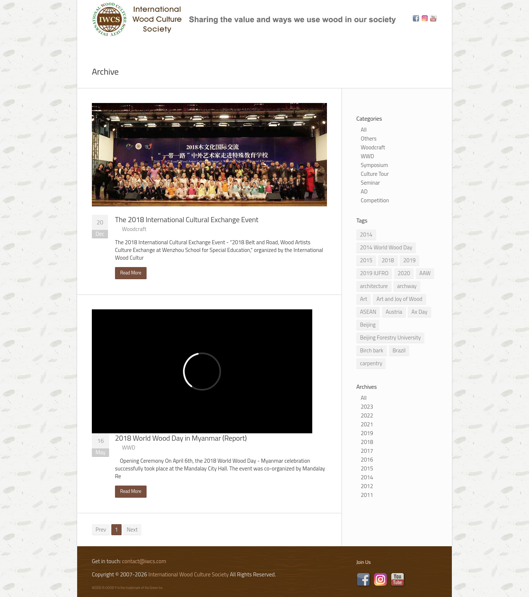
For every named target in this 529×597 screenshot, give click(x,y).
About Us (128, 45)
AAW (425, 273)
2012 (367, 486)
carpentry (371, 363)
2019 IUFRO (374, 273)
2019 (409, 260)
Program (239, 45)
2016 (367, 459)
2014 (366, 234)
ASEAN (368, 312)
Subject (197, 45)
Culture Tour (375, 174)
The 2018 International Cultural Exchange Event (186, 219)
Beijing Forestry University (390, 337)
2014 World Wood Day (386, 247)
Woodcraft (134, 229)
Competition (375, 200)
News (163, 45)
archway (407, 286)
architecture (374, 286)
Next (132, 529)
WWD (128, 447)
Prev (101, 529)
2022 (367, 415)
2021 (367, 424)
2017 (367, 451)
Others (369, 138)
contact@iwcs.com (144, 561)
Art (363, 299)
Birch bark (371, 350)
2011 (367, 495)
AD (364, 191)
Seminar (370, 182)
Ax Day (419, 312)
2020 (404, 273)
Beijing (367, 324)
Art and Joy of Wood (399, 299)
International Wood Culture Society (188, 574)
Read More (130, 272)
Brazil (399, 350)
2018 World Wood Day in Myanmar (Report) (181, 438)
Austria (394, 312)
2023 (367, 406)
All (364, 129)
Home (91, 45)
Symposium (374, 165)
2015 (366, 260)
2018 (388, 260)
